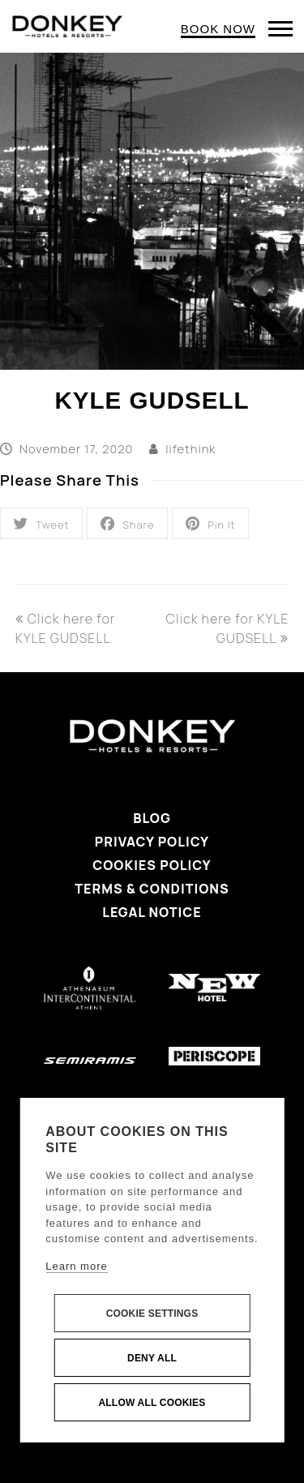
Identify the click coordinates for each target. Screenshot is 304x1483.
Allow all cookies (151, 1402)
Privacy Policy (152, 842)
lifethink (190, 448)
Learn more (76, 1266)
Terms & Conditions (152, 889)
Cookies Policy (151, 865)
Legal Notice (151, 912)
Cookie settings (152, 1313)
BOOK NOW (218, 29)
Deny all (152, 1358)
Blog (152, 818)
